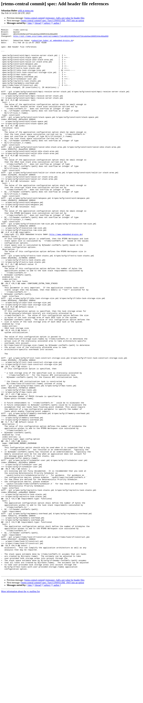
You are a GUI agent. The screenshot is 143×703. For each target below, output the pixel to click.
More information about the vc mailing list (20, 700)
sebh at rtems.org (25, 10)
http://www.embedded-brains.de (66, 275)
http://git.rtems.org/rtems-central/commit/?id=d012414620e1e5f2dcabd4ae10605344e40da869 (60, 38)
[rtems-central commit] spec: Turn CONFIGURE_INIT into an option (52, 20)
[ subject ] (47, 23)
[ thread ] (38, 23)
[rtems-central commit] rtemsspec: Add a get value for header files (54, 18)
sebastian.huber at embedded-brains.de (52, 43)
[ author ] (56, 23)
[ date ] (30, 23)
